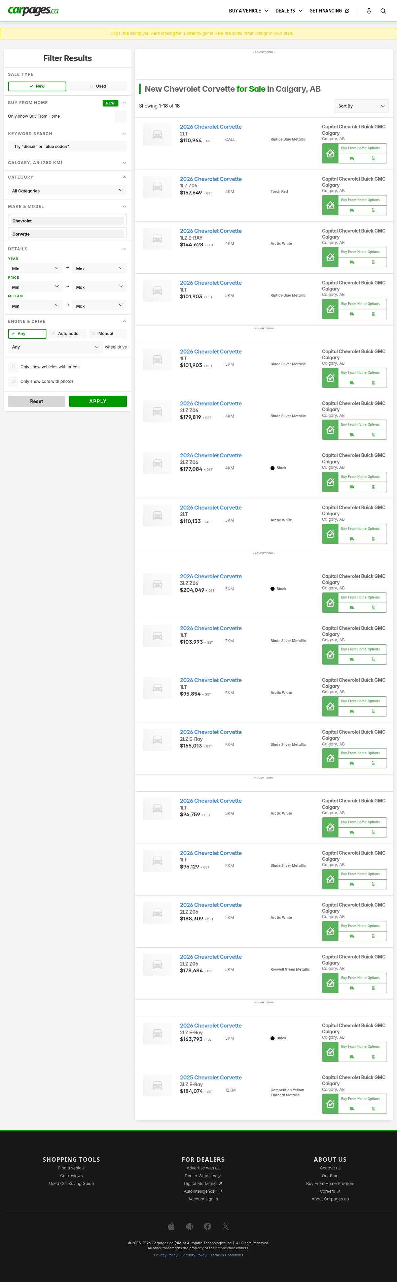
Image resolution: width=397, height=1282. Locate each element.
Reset (36, 401)
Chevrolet (67, 221)
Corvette (67, 234)
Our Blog (330, 1175)
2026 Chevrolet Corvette (211, 127)
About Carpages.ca (330, 1198)
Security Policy (194, 1255)
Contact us (330, 1167)
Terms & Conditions (226, 1255)
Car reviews (71, 1175)
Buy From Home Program (330, 1183)
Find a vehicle (71, 1167)
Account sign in (203, 1198)
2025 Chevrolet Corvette (211, 1077)
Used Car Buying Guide (71, 1183)
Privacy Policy (166, 1255)
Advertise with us (203, 1167)
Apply (98, 401)
